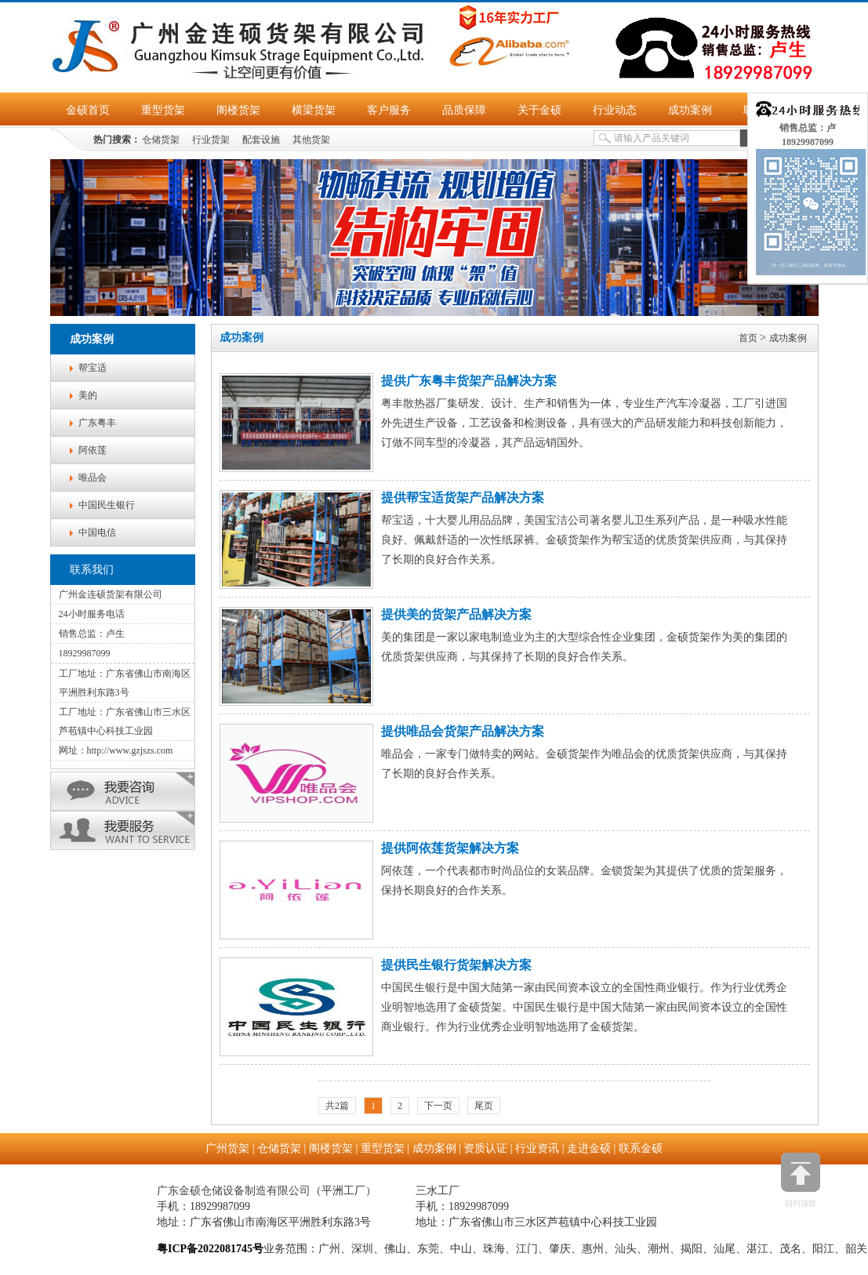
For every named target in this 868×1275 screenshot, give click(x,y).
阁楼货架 (238, 110)
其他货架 (311, 139)
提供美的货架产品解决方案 (456, 614)
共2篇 (337, 1105)
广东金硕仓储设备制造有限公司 (234, 1191)
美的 (87, 395)
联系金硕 (641, 1148)
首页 (748, 337)
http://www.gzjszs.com (130, 750)
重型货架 (163, 110)
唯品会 (92, 477)
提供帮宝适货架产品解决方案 (462, 497)
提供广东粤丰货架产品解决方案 (469, 380)
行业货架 (211, 139)
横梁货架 (314, 110)
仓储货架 (161, 139)
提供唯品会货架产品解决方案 (462, 731)
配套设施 (261, 139)
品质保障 (464, 110)
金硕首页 (88, 110)
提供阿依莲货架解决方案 (450, 848)
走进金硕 (589, 1148)
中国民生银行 (106, 504)
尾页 (483, 1105)
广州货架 (227, 1148)
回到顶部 (800, 1180)
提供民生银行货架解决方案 (456, 965)
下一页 (438, 1105)
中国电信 (97, 532)
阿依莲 (92, 450)
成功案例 (690, 110)
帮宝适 (92, 367)
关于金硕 (539, 110)
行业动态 (615, 110)
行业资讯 (537, 1148)
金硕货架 (361, 139)
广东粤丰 (97, 422)
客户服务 (389, 110)
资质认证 (485, 1148)
